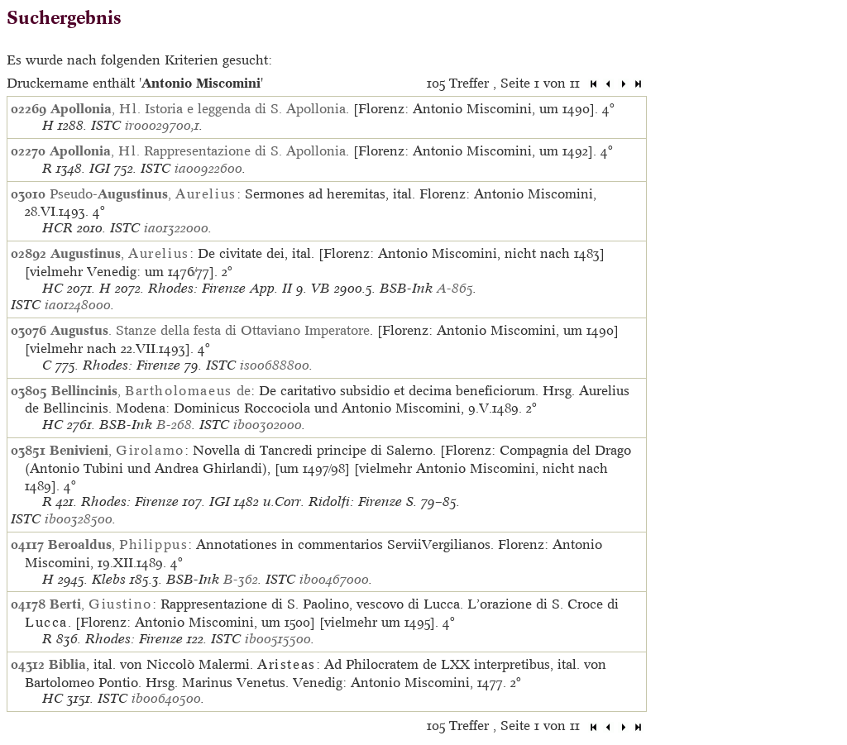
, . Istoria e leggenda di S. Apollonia (198, 108)
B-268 (174, 424)
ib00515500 (278, 638)
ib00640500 (166, 698)
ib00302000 (267, 424)
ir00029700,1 (162, 125)
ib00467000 (334, 579)
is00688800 (274, 365)
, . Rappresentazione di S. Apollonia (198, 150)
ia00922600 (208, 168)
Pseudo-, (143, 193)
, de (151, 390)
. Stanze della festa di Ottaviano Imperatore (210, 330)
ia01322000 (176, 227)
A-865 (455, 288)
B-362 (240, 579)
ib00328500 (78, 519)
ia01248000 (78, 304)
